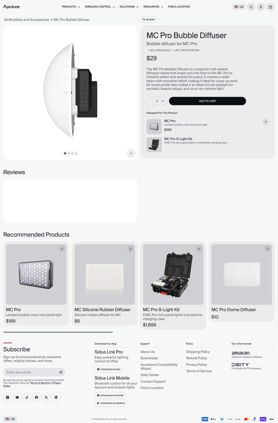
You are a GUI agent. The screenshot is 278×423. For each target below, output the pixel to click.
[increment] (163, 101)
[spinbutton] (156, 101)
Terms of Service (40, 383)
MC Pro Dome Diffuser (233, 309)
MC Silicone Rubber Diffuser (103, 309)
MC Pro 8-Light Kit (178, 139)
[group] (253, 355)
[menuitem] (71, 7)
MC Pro (169, 121)
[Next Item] (131, 153)
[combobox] (251, 7)
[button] (270, 7)
